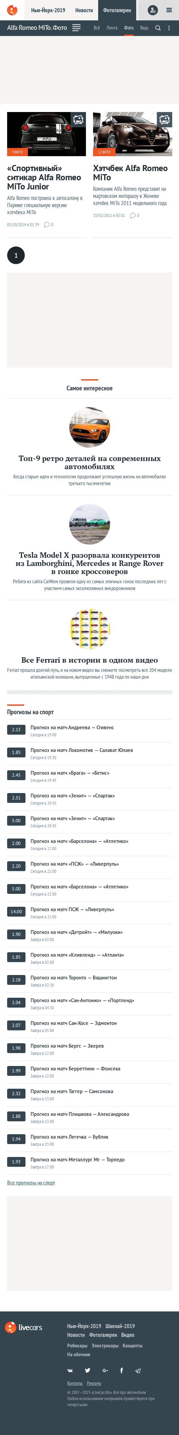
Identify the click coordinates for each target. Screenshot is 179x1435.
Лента (112, 27)
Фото (128, 27)
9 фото (17, 152)
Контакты (75, 1383)
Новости (84, 10)
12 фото (104, 152)
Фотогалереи (117, 10)
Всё (97, 27)
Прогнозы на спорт (30, 711)
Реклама (94, 1383)
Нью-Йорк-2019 (48, 10)
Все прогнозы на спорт (31, 1182)
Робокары (77, 1345)
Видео (145, 27)
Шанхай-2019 (120, 1326)
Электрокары (105, 1345)
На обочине (78, 1354)
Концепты (132, 1345)
